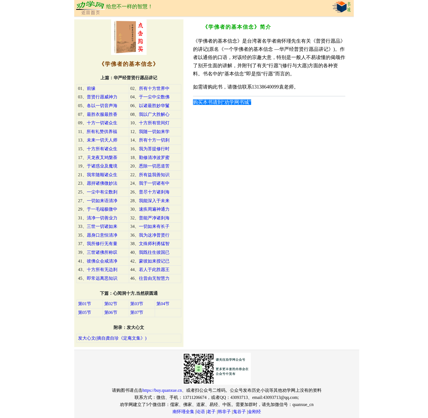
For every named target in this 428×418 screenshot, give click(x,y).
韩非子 (224, 411)
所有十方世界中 (154, 88)
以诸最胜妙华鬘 (154, 105)
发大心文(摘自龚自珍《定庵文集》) (112, 338)
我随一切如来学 (154, 131)
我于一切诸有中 (154, 183)
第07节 (136, 312)
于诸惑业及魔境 (102, 166)
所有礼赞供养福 (102, 131)
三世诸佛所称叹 (102, 252)
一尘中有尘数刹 (102, 192)
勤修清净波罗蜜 (154, 157)
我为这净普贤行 (154, 235)
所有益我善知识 (154, 174)
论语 (200, 411)
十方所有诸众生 (102, 148)
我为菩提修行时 (154, 148)
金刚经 (254, 411)
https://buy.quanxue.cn (162, 390)
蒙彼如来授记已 (154, 261)
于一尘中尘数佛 (154, 97)
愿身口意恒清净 (102, 235)
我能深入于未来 (154, 200)
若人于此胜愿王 (154, 269)
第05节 (84, 312)
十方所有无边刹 (102, 269)
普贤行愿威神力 (102, 97)
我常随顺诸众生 (102, 174)
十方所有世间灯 (154, 122)
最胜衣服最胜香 (102, 114)
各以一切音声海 (102, 105)
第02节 (110, 303)
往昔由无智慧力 (154, 278)
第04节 (163, 303)
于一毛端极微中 (102, 209)
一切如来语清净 (102, 200)
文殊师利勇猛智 (154, 243)
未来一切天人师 (102, 140)
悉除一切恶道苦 (154, 166)
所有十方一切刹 (154, 140)
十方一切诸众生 (102, 122)
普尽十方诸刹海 (154, 192)
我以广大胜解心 (154, 114)
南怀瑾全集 (183, 411)
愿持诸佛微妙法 (102, 183)
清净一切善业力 (102, 218)
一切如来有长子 (154, 226)
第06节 (110, 312)
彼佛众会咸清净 (102, 261)
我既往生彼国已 (154, 252)
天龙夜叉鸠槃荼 (102, 157)
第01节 (84, 303)
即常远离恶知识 (102, 278)
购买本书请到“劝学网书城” (222, 102)
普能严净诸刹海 (154, 218)
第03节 (136, 303)
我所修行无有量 (102, 243)
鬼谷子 (239, 411)
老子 (211, 411)
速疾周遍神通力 (154, 209)
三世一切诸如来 (102, 226)
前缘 (91, 88)
